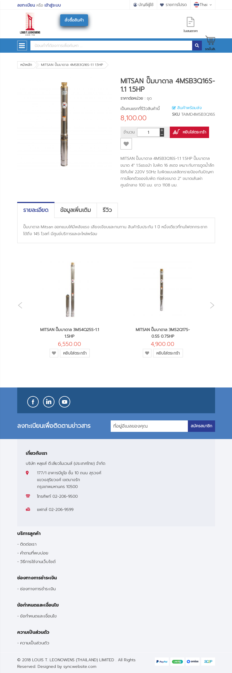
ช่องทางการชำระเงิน (38, 588)
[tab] (35, 210)
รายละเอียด (35, 210)
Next (213, 305)
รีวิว (107, 210)
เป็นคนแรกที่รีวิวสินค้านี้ (140, 109)
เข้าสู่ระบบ (52, 5)
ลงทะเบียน (26, 5)
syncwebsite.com (79, 667)
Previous (18, 305)
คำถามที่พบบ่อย (34, 553)
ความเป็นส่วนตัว (34, 642)
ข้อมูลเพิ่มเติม (75, 210)
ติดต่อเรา (28, 544)
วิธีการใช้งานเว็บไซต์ (38, 561)
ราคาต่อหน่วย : (132, 98)
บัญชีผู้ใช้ (146, 5)
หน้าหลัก (26, 64)
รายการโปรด (176, 5)
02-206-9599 (61, 510)
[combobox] (111, 45)
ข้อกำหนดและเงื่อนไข (38, 616)
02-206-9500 (65, 496)
